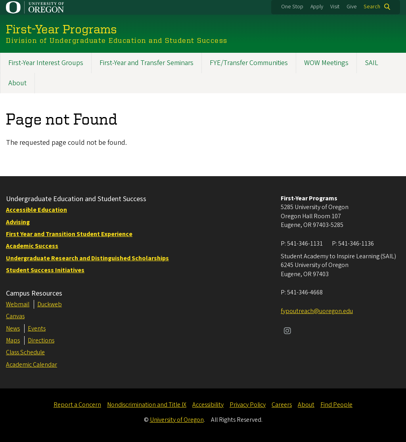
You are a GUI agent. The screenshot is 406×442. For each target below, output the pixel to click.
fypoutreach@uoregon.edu (317, 311)
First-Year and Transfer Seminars (146, 63)
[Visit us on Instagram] (287, 331)
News (13, 328)
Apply (316, 7)
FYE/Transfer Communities (249, 63)
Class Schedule (25, 352)
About (17, 83)
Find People (336, 404)
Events (37, 328)
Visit (334, 7)
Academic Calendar (31, 364)
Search (372, 7)
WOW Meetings (326, 63)
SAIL (371, 63)
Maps (13, 340)
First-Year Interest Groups (45, 63)
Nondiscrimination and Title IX (146, 404)
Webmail (17, 304)
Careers (282, 404)
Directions (41, 340)
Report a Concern (77, 404)
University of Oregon (177, 419)
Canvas (15, 316)
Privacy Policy (248, 404)
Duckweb (49, 304)
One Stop (292, 7)
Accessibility (208, 404)
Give (352, 7)
